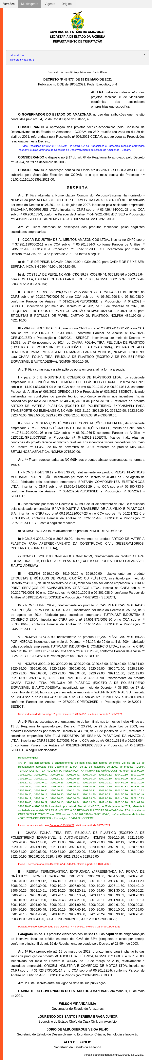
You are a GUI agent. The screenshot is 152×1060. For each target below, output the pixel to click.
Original (67, 4)
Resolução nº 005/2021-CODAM (48, 145)
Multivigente (29, 4)
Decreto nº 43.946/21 (23, 59)
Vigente (50, 4)
